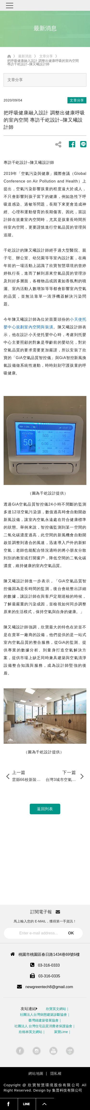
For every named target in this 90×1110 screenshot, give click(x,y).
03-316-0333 (49, 965)
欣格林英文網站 (30, 1032)
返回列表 (45, 809)
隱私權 (56, 1073)
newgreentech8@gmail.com (49, 987)
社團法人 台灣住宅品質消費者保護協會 (43, 1026)
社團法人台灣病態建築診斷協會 (43, 1014)
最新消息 (25, 56)
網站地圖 (35, 1073)
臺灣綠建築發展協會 (43, 1020)
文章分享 (46, 56)
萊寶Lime (61, 1032)
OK (71, 933)
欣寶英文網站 (56, 1009)
